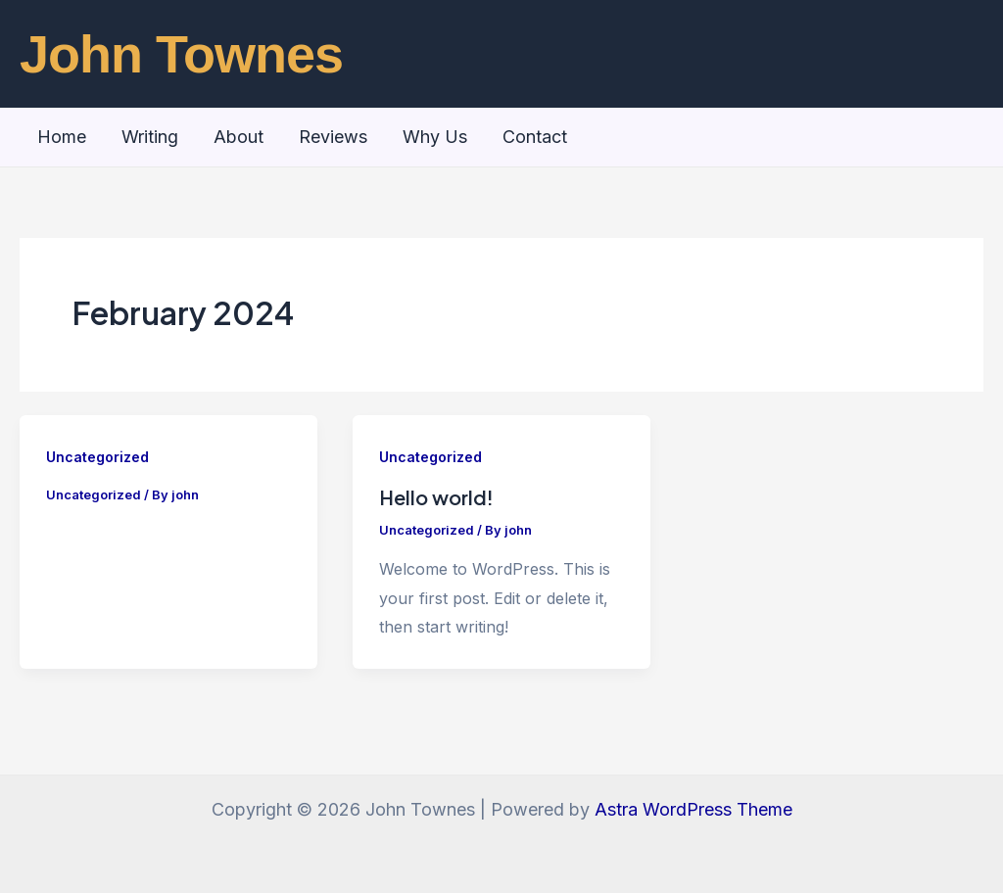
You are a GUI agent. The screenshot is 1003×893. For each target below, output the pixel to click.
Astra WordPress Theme (693, 809)
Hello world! (436, 497)
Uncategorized (97, 456)
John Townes (181, 53)
